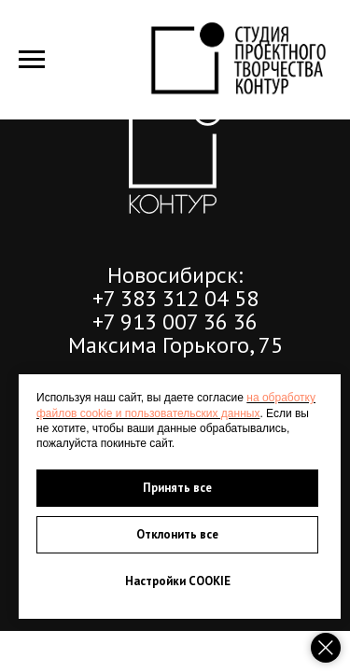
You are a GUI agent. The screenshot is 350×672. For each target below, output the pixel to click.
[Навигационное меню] (32, 59)
